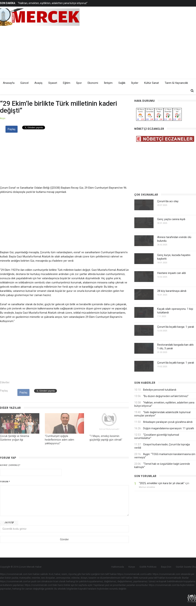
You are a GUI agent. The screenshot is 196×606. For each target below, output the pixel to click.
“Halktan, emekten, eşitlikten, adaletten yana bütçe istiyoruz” (52, 3)
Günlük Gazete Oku (186, 566)
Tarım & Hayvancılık (176, 83)
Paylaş (11, 129)
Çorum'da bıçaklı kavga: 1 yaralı (175, 326)
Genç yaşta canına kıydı (171, 219)
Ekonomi (93, 83)
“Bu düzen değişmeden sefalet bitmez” (165, 396)
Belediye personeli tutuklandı (159, 389)
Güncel (24, 83)
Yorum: (5, 481)
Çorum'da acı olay (167, 201)
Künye (131, 566)
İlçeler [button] (134, 83)
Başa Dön (166, 566)
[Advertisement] (130, 51)
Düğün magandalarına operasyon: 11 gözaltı (168, 428)
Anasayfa (8, 83)
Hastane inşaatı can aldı (171, 273)
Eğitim (66, 83)
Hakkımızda (117, 566)
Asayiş (38, 83)
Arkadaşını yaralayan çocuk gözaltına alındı (168, 421)
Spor (79, 83)
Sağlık (121, 83)
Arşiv (2, 118)
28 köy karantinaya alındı (171, 291)
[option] (73, 3)
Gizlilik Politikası (147, 566)
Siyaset (52, 83)
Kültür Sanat (151, 83)
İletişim (108, 83)
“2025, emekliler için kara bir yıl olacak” (161, 483)
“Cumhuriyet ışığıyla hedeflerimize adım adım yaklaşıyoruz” (59, 439)
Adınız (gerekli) (10, 465)
